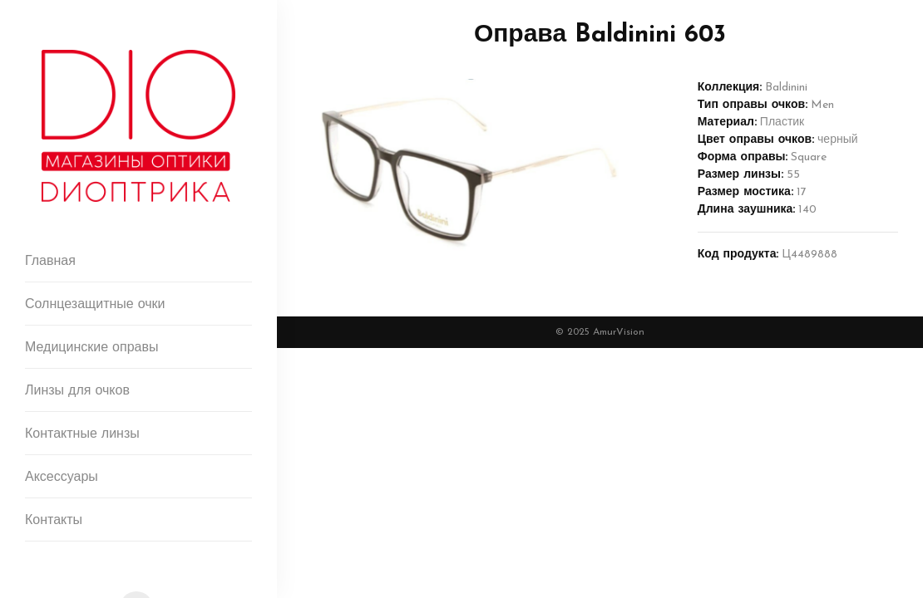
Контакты (53, 520)
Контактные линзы (82, 434)
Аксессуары (61, 477)
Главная (50, 261)
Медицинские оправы (91, 348)
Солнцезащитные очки (95, 304)
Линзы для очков (77, 391)
